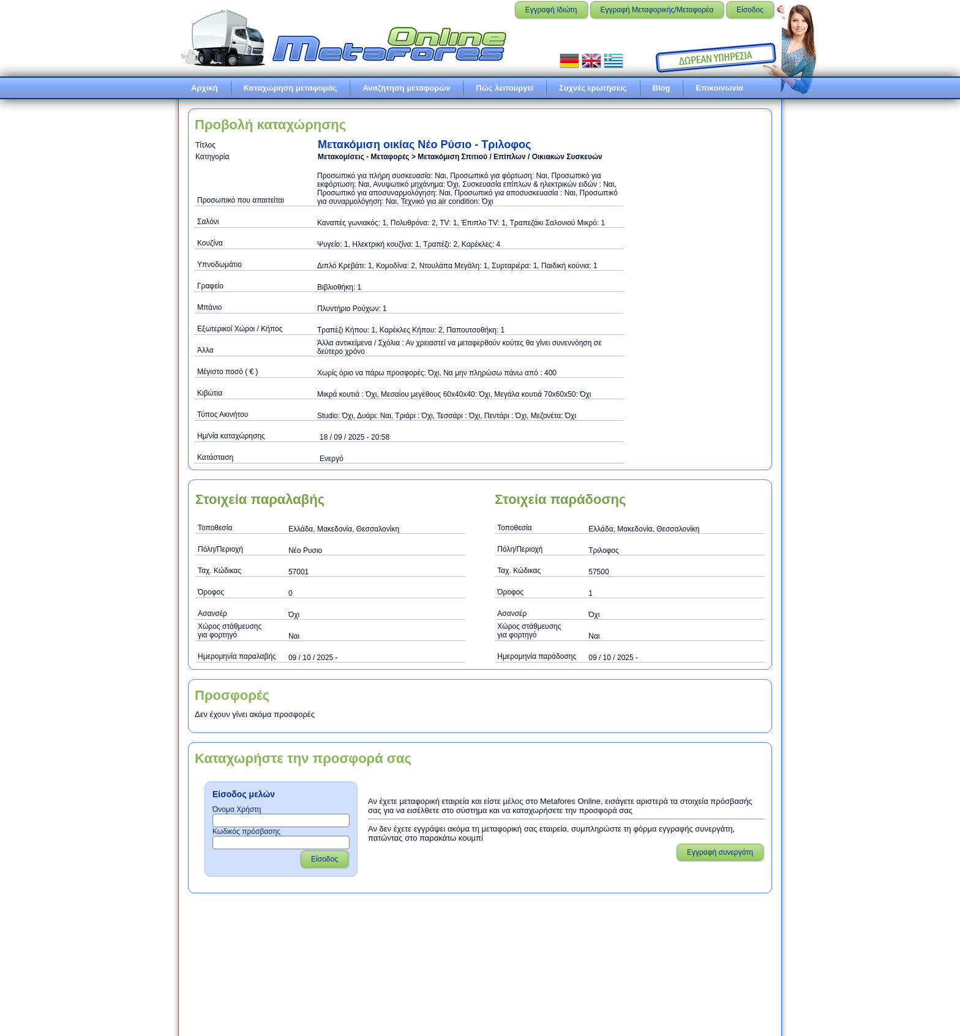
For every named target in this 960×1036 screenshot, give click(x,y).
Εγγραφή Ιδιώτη (551, 10)
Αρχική (204, 87)
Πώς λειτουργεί (504, 87)
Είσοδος (750, 10)
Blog (661, 87)
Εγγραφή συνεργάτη (720, 852)
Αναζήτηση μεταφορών (406, 87)
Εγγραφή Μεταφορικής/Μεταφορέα (657, 10)
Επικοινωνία (719, 87)
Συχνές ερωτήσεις (592, 87)
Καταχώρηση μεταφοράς (290, 87)
